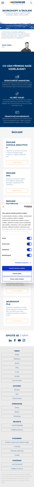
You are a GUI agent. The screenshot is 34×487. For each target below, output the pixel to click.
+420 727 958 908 (17, 425)
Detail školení (17, 162)
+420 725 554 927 (17, 464)
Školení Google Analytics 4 (16, 145)
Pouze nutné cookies (17, 279)
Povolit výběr (17, 273)
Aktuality (17, 390)
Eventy (17, 407)
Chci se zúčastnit (17, 291)
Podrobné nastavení (21, 262)
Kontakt (17, 376)
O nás (17, 372)
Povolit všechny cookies (17, 268)
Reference (17, 359)
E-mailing (17, 446)
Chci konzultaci (17, 380)
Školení (17, 412)
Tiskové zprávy (17, 398)
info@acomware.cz (17, 430)
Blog (17, 367)
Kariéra (17, 363)
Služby (17, 354)
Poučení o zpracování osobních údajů (17, 442)
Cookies (17, 455)
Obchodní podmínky (17, 451)
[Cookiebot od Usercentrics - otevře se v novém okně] (24, 207)
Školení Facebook (12, 202)
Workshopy (17, 416)
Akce (17, 394)
